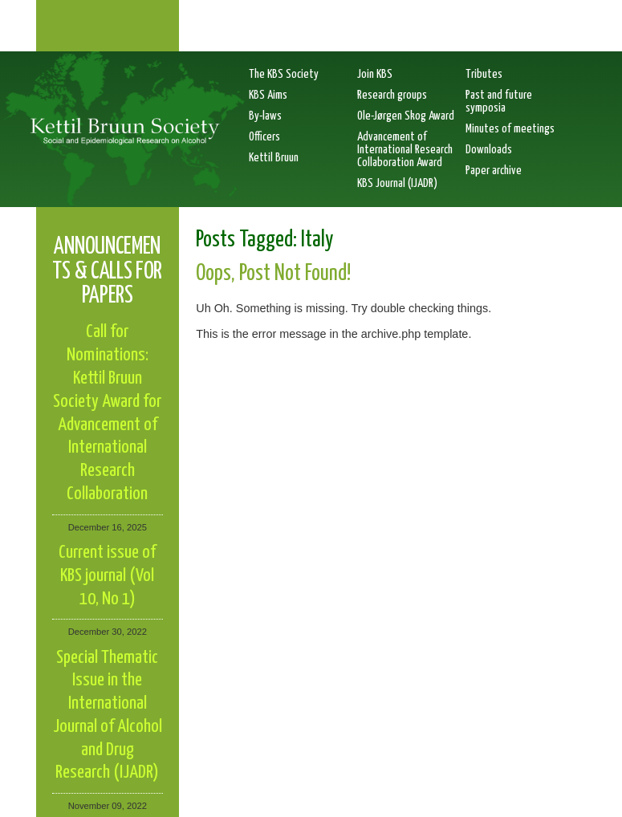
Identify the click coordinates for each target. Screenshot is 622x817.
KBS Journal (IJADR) (397, 183)
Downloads (488, 150)
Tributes (483, 74)
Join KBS (374, 74)
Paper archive (493, 171)
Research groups (392, 95)
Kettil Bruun (274, 158)
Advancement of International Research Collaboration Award (405, 150)
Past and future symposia (498, 101)
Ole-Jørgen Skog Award (405, 116)
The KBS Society (284, 74)
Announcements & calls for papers (107, 271)
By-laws (265, 116)
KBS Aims (268, 95)
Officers (264, 137)
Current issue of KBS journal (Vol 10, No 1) (107, 575)
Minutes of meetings (510, 129)
